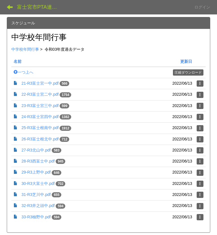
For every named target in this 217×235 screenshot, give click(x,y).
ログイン (202, 7)
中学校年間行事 (25, 49)
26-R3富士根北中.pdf (39, 139)
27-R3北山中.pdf (36, 150)
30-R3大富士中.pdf (38, 183)
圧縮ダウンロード (188, 72)
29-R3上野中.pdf (36, 172)
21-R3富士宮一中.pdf (39, 83)
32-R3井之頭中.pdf (38, 205)
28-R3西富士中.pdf (38, 161)
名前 (17, 61)
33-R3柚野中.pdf (36, 217)
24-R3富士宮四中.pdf (39, 116)
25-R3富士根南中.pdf (39, 127)
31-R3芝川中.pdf (36, 194)
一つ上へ (23, 72)
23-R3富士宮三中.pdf (39, 105)
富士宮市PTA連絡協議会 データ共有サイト (41, 7)
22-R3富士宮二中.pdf (39, 94)
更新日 (186, 61)
